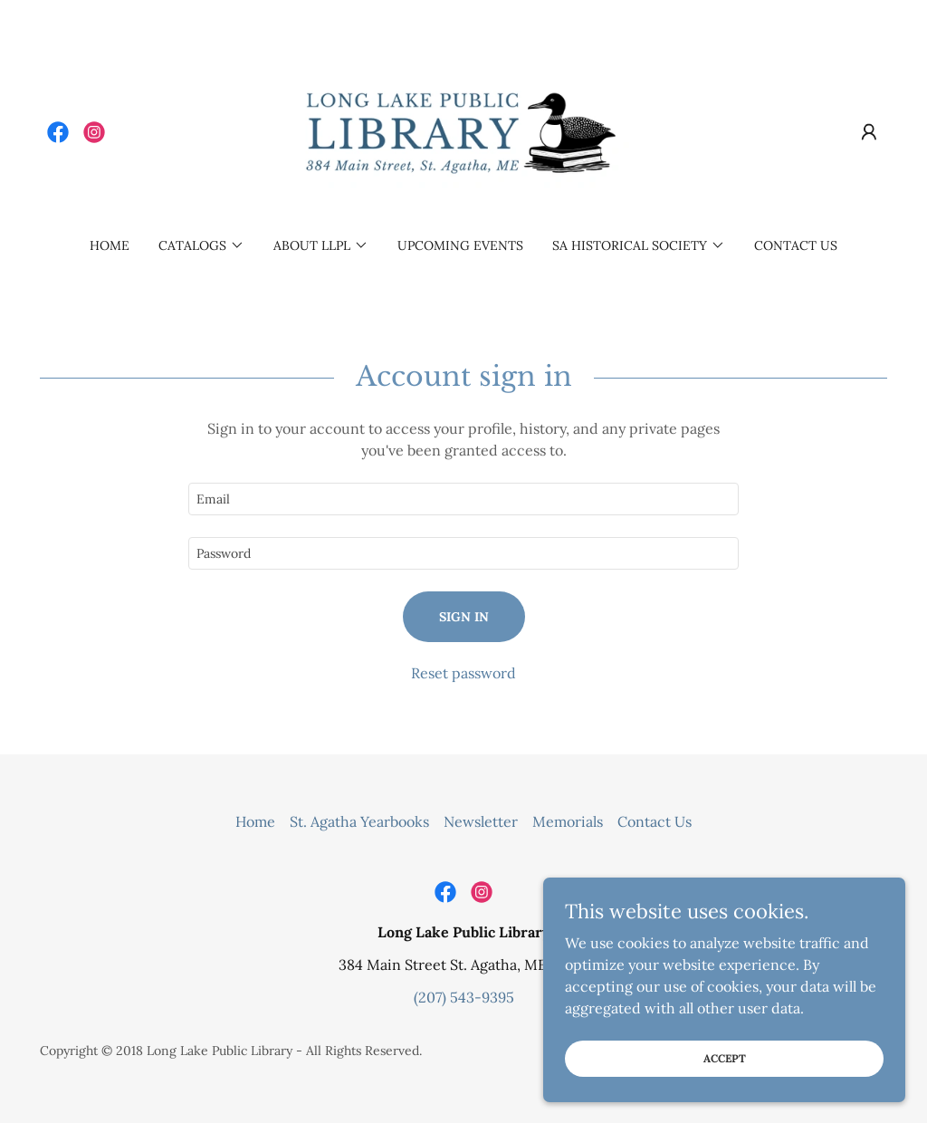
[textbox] (463, 499)
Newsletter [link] (481, 821)
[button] (869, 132)
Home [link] (109, 245)
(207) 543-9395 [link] (464, 997)
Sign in (464, 617)
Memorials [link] (567, 821)
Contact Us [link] (795, 245)
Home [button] (255, 821)
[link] (58, 132)
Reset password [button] (463, 673)
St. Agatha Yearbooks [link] (359, 821)
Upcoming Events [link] (460, 245)
